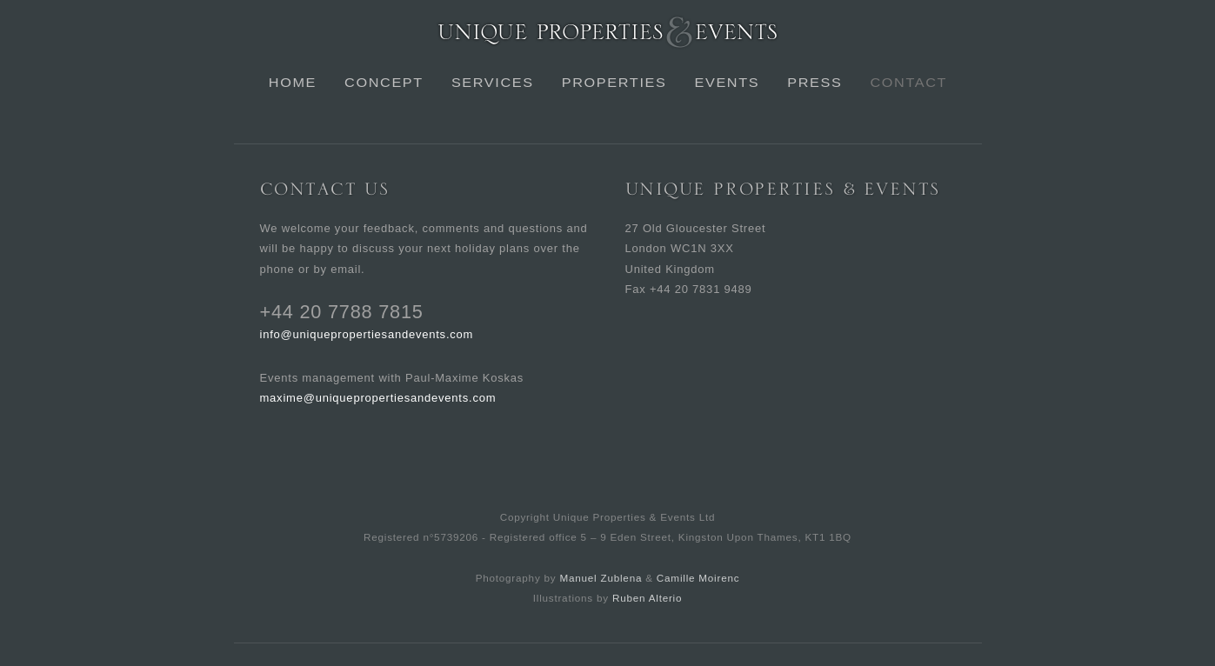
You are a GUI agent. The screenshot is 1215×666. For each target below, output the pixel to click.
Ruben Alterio (647, 597)
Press (814, 83)
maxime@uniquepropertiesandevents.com (378, 397)
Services (492, 83)
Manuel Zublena (600, 577)
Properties (613, 83)
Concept (384, 83)
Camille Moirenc (698, 577)
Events (726, 83)
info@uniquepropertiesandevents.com (367, 334)
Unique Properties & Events (607, 32)
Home (292, 83)
